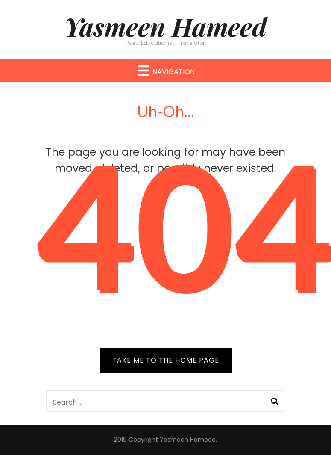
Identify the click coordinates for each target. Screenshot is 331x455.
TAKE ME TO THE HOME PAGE (165, 360)
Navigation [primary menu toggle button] (166, 70)
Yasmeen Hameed (165, 26)
